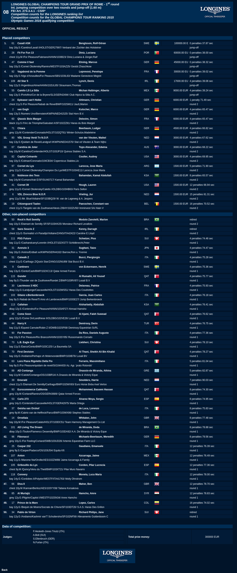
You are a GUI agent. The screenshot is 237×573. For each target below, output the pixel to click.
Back (5, 569)
